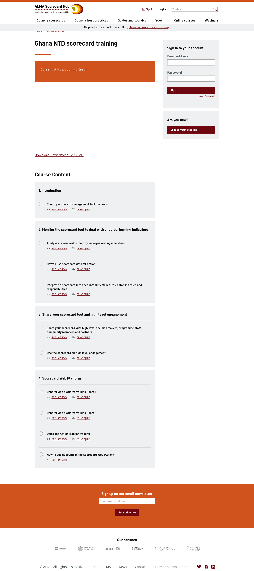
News (123, 567)
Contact (141, 567)
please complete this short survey (148, 27)
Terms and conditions (171, 567)
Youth (160, 20)
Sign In (149, 9)
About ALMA (102, 567)
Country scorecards (51, 20)
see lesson (59, 209)
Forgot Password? (206, 95)
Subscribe (124, 512)
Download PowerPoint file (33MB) (59, 155)
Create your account (183, 129)
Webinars (211, 20)
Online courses (184, 20)
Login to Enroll (76, 69)
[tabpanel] (95, 121)
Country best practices (91, 20)
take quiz (83, 209)
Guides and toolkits (132, 20)
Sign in (174, 90)
